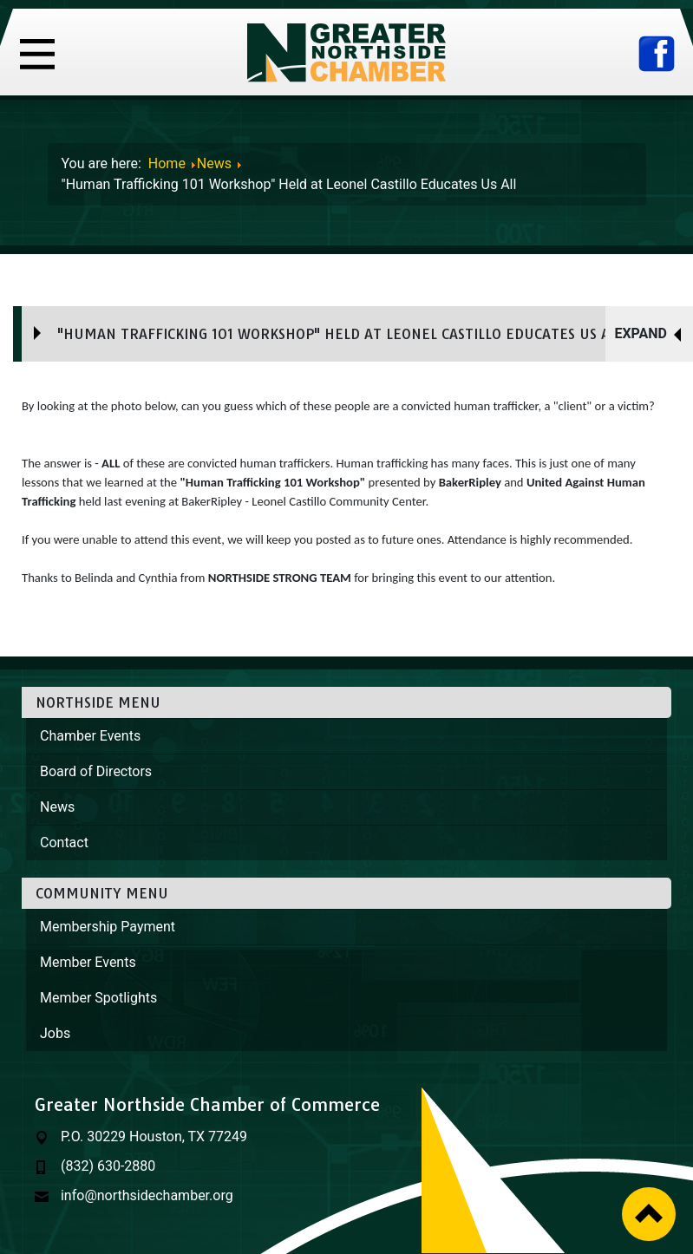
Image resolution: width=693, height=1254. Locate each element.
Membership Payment (107, 926)
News (57, 807)
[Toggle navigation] (37, 52)
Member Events (88, 962)
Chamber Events (90, 736)
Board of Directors (96, 771)
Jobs (55, 1033)
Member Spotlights (98, 997)
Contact (64, 842)
